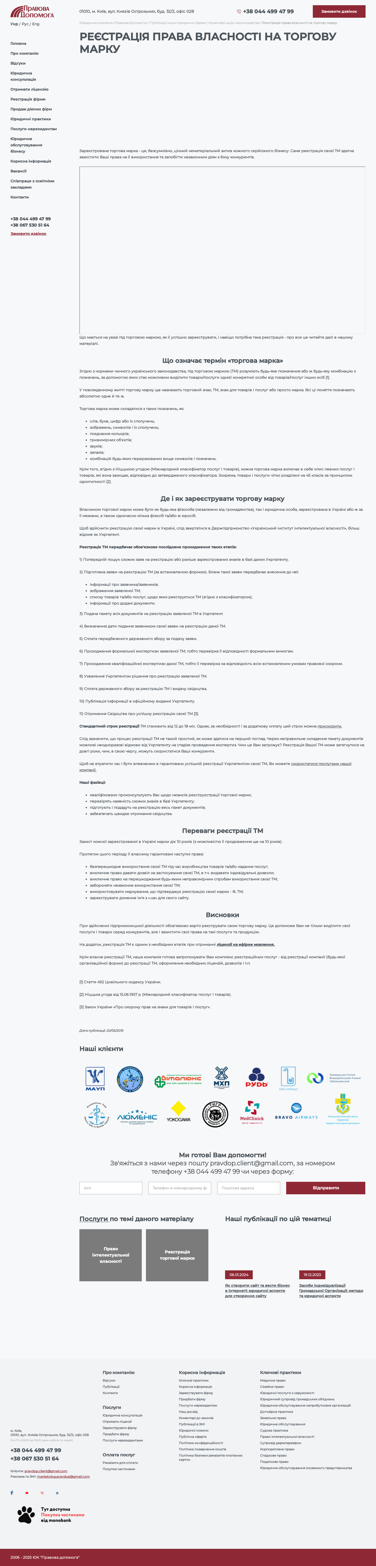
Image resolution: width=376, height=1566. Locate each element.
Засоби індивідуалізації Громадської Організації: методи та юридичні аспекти (331, 1290)
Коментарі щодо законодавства (234, 23)
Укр (14, 24)
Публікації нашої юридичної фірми (178, 23)
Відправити (326, 1187)
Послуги (94, 1219)
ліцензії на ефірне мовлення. (246, 944)
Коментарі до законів (196, 1418)
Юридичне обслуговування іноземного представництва (306, 1468)
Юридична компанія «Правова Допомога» (113, 23)
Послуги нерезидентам (33, 129)
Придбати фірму (116, 1434)
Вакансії (18, 171)
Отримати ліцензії (117, 1422)
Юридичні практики (30, 119)
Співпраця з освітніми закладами (32, 184)
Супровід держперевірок (280, 1443)
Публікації (111, 1387)
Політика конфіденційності (201, 1443)
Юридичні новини (193, 1430)
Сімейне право (272, 1387)
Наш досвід (188, 1412)
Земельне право (273, 1418)
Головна (18, 43)
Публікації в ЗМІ (192, 1424)
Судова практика (274, 1430)
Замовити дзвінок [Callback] (28, 233)
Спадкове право (273, 1455)
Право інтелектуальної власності (287, 1437)
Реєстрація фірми (27, 99)
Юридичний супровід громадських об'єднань (297, 1399)
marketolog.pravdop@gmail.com (63, 1476)
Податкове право (274, 1462)
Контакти (19, 197)
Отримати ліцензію (29, 89)
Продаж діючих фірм (31, 109)
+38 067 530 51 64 (29, 225)
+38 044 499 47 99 (268, 11)
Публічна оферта (193, 1437)
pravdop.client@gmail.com (46, 1471)
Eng (35, 24)
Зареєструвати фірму (120, 1428)
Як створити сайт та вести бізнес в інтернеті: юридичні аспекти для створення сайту (257, 1290)
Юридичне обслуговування (282, 1424)
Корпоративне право (277, 1449)
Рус (25, 24)
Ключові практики (193, 1380)
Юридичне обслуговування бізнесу (26, 145)
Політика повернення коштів (202, 1449)
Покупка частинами (119, 1469)
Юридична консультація (23, 76)
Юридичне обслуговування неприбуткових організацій (305, 1405)
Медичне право (273, 1380)
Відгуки (18, 63)
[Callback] (339, 11)
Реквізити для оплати (120, 1463)
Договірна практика (276, 1412)
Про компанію (24, 53)
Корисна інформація (30, 161)
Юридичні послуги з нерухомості (287, 1393)
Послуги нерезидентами (123, 1440)
